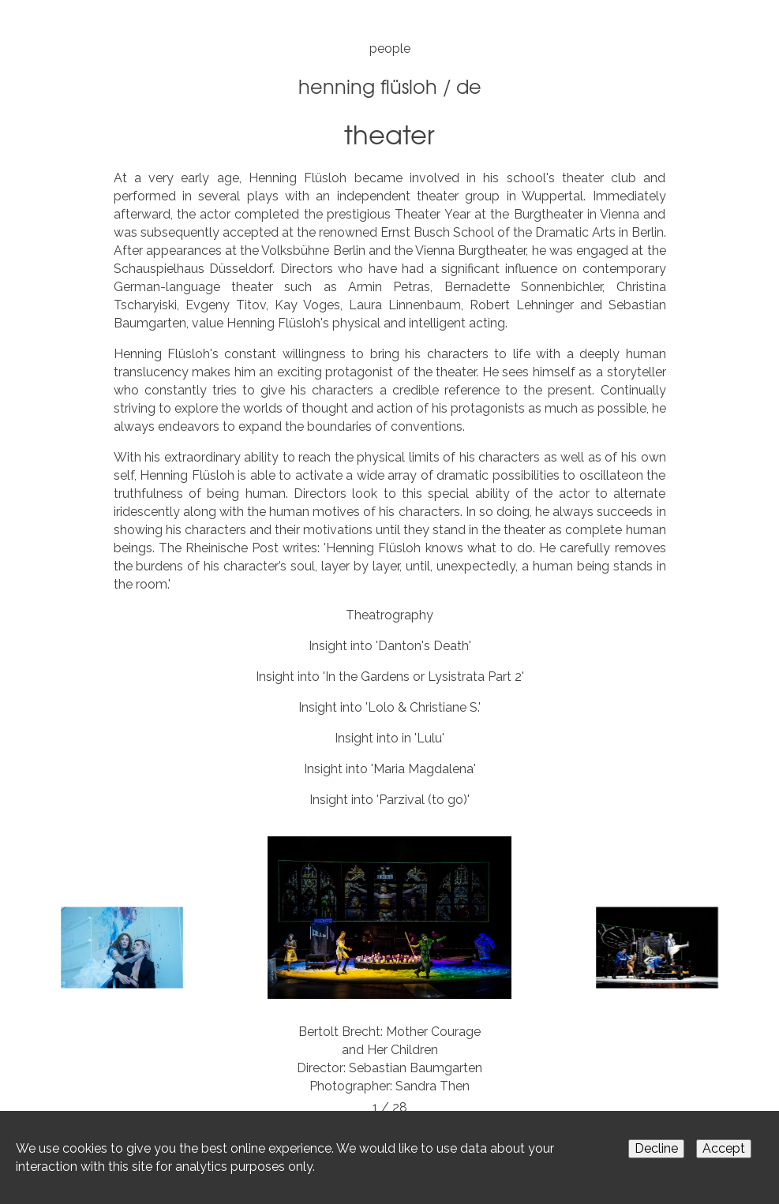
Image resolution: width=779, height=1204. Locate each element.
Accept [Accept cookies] (723, 1148)
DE (468, 86)
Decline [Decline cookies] (656, 1148)
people (389, 48)
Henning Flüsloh (367, 86)
